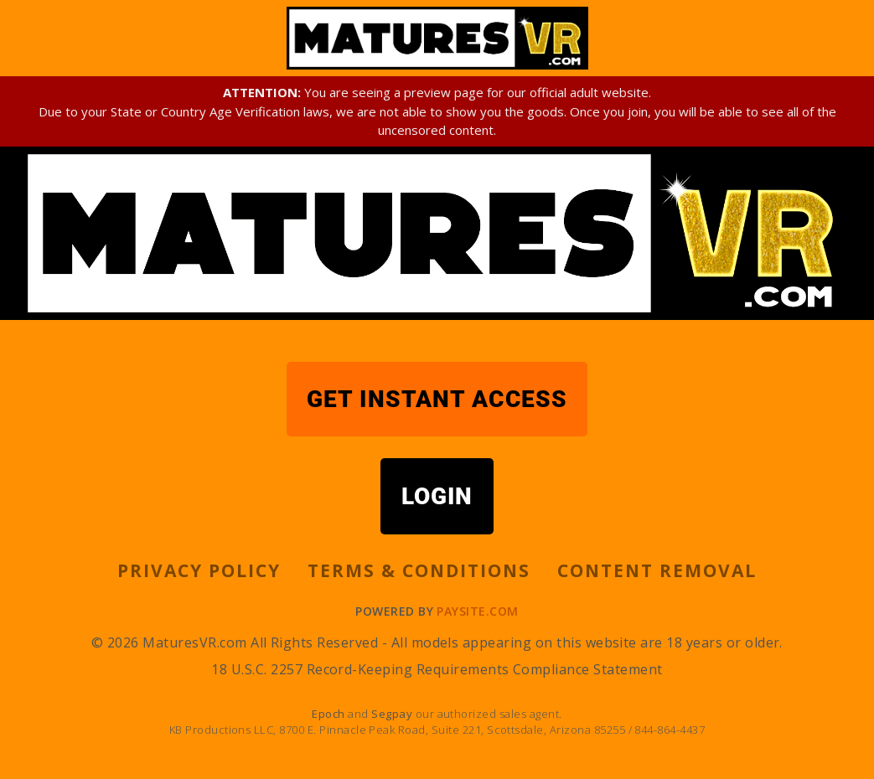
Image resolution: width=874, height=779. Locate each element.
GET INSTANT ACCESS (437, 399)
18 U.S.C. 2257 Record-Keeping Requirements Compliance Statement (436, 669)
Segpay (393, 713)
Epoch (330, 713)
